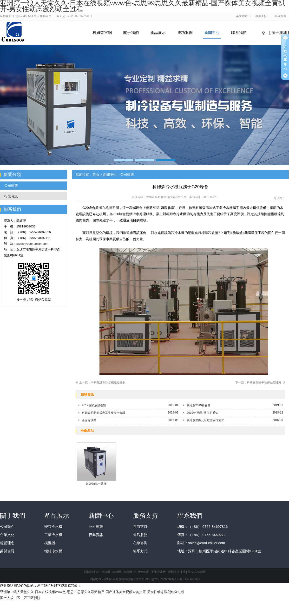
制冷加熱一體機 (96, 463)
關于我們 (131, 33)
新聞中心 (212, 33)
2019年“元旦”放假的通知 (202, 412)
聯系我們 (239, 33)
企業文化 (7, 535)
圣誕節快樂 (89, 420)
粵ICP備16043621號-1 (185, 579)
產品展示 (158, 33)
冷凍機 (116, 572)
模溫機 (49, 543)
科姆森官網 (102, 33)
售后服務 (140, 535)
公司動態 (11, 185)
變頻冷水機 (53, 526)
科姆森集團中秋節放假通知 (264, 382)
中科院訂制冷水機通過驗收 (108, 382)
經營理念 (7, 543)
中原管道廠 (141, 572)
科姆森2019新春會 (198, 405)
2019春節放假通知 (94, 405)
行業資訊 (11, 196)
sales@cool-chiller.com (32, 244)
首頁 (95, 174)
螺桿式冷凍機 (176, 572)
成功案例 (185, 33)
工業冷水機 (53, 535)
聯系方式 (140, 551)
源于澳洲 (279, 33)
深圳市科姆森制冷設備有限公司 (166, 197)
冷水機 (105, 572)
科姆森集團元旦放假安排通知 (205, 420)
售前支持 (140, 526)
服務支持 (145, 515)
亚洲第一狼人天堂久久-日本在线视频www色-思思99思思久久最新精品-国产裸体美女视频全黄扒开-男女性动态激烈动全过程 (92, 592)
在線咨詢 (140, 543)
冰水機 (127, 572)
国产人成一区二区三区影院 (20, 598)
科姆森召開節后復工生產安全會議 (103, 412)
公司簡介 (7, 526)
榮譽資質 (7, 551)
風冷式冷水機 (196, 572)
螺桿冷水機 (53, 551)
